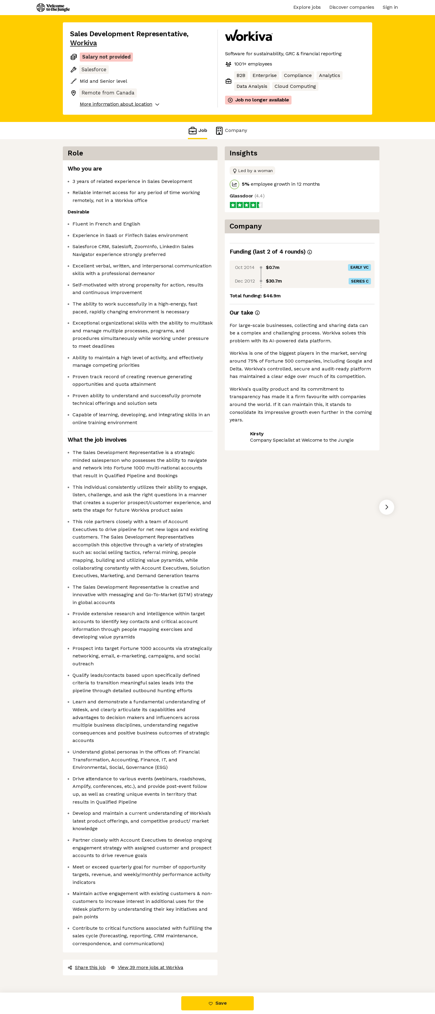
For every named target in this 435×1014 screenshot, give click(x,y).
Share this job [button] (87, 967)
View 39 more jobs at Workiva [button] (147, 967)
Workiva (83, 43)
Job (197, 131)
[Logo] (53, 7)
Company (230, 131)
